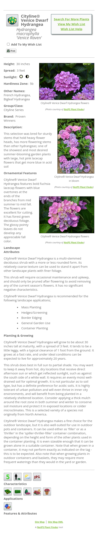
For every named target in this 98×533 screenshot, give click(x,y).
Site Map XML (55, 521)
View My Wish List (71, 24)
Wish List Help (71, 29)
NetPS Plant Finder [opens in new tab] (47, 527)
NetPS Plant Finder (74, 109)
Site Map (40, 521)
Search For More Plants (71, 19)
